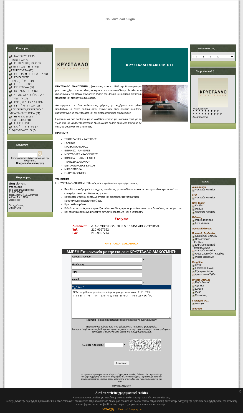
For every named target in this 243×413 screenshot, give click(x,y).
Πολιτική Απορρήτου (130, 409)
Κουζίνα (199, 205)
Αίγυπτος (199, 285)
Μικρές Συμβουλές (204, 257)
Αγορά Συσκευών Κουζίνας (209, 253)
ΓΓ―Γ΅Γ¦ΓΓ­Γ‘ (19, 84)
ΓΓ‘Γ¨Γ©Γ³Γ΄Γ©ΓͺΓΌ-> (23, 63)
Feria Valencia (202, 223)
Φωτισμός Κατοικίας (205, 189)
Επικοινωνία (15, 208)
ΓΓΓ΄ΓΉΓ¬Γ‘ (19, 123)
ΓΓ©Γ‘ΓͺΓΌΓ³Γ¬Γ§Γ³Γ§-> (24, 102)
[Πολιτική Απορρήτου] (121, 386)
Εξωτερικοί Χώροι (204, 271)
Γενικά (198, 265)
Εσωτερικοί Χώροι (204, 268)
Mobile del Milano (204, 220)
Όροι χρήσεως (16, 205)
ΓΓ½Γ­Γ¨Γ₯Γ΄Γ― (20, 70)
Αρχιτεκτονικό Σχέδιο (205, 274)
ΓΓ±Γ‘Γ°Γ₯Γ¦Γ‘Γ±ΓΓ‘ (22, 66)
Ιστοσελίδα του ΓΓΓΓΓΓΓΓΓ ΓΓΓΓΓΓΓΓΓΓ (208, 111)
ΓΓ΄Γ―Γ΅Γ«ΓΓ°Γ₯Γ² (23, 105)
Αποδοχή (107, 409)
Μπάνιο (199, 209)
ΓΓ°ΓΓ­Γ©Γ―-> (20, 87)
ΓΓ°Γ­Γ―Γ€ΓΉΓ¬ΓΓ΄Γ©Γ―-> (27, 74)
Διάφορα (199, 303)
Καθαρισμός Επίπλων (206, 236)
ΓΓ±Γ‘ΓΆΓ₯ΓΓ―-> (22, 91)
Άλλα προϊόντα (200, 117)
